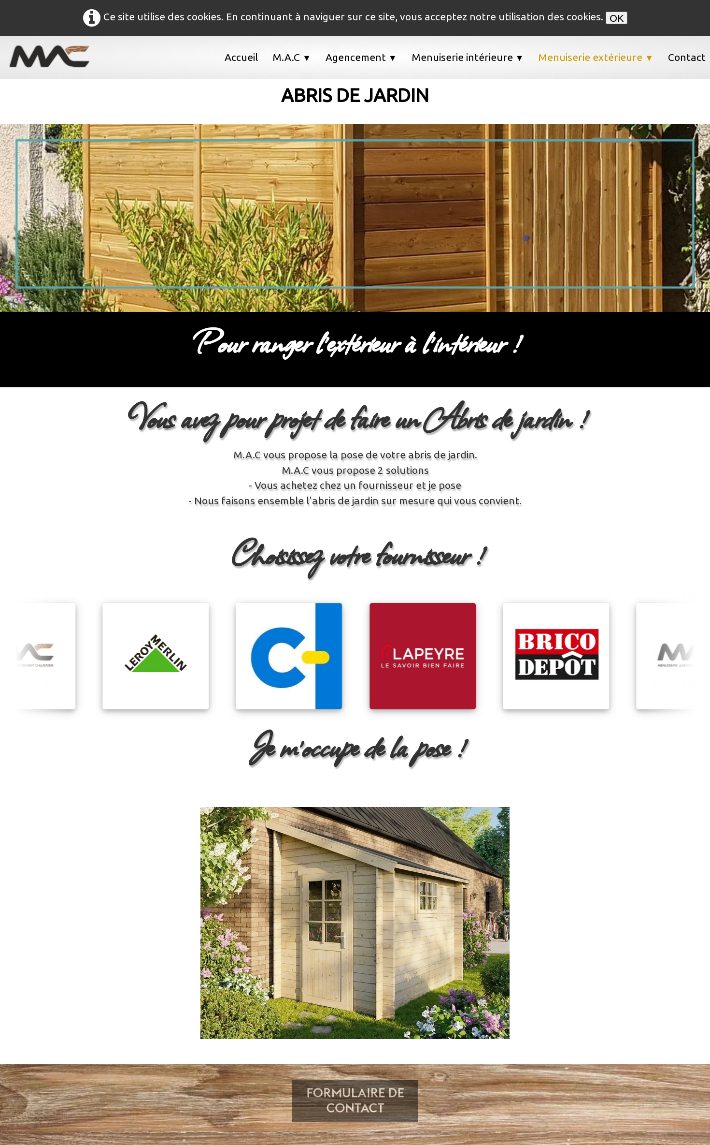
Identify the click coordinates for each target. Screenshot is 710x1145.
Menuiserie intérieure (468, 57)
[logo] (55, 56)
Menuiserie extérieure (595, 57)
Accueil (241, 57)
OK (617, 18)
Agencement (361, 57)
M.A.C (291, 57)
